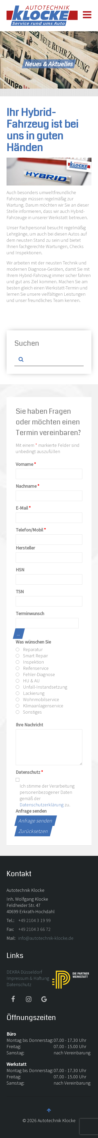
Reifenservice (32, 668)
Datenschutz (29, 772)
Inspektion (30, 662)
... (18, 633)
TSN (20, 592)
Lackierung (30, 693)
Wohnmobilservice (37, 699)
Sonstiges (29, 712)
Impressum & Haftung (28, 978)
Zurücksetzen (33, 831)
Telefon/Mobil (31, 530)
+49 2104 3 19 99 (34, 920)
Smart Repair (32, 656)
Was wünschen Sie (33, 642)
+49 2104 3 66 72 (34, 929)
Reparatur (29, 649)
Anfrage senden (31, 811)
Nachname (27, 486)
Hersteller (25, 548)
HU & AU (28, 681)
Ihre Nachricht (29, 725)
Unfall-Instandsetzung (41, 687)
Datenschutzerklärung (42, 805)
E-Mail (23, 508)
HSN (20, 570)
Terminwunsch (30, 613)
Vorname (26, 464)
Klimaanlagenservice (39, 706)
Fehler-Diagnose (35, 674)
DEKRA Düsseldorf (24, 972)
